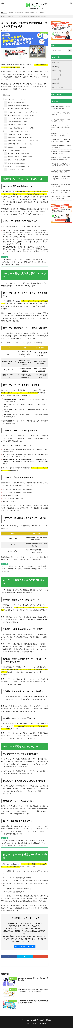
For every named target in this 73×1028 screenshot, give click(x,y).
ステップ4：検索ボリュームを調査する (16, 121)
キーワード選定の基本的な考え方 (14, 102)
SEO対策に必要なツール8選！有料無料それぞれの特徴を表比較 (60, 160)
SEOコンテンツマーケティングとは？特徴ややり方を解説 (60, 135)
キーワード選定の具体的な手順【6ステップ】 (16, 109)
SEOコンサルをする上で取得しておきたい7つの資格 (60, 186)
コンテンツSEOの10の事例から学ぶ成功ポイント (61, 115)
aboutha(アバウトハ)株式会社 (42, 12)
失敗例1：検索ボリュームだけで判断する (17, 134)
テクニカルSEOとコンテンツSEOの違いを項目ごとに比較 (60, 121)
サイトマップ (25, 1020)
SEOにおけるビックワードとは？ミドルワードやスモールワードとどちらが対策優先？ (33, 990)
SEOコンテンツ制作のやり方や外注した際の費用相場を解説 (60, 109)
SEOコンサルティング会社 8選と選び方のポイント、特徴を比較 (60, 193)
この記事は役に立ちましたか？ (14, 169)
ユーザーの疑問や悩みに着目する (14, 163)
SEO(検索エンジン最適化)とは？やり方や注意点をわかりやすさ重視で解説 (32, 1002)
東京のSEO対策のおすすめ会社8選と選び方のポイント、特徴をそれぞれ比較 (60, 179)
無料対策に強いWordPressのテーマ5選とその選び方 (61, 148)
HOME (4, 16)
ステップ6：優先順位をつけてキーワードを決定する (19, 128)
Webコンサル (57, 76)
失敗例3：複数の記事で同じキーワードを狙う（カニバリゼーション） (24, 141)
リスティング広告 (21, 12)
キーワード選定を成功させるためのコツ (14, 150)
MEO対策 (56, 67)
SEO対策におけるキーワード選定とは (14, 99)
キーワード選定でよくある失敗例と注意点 (15, 131)
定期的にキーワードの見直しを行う (15, 160)
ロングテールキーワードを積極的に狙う (16, 153)
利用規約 (48, 1020)
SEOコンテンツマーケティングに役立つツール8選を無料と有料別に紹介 (60, 128)
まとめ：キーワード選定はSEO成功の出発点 (16, 166)
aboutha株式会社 (42, 1023)
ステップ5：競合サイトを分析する (15, 125)
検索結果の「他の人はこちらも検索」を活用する (19, 157)
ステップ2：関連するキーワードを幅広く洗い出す (19, 115)
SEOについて (4, 12)
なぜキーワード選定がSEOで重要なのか (16, 105)
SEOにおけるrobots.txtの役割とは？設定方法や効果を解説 (33, 979)
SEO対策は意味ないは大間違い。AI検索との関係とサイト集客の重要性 (60, 142)
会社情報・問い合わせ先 (37, 1020)
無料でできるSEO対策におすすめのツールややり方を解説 (60, 154)
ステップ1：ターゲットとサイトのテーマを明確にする (20, 112)
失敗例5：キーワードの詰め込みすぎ (15, 147)
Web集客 (12, 12)
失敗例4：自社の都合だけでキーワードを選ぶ (18, 144)
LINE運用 (56, 63)
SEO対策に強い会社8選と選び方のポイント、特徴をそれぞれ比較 (60, 166)
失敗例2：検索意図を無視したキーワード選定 (18, 137)
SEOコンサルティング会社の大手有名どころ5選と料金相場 (60, 199)
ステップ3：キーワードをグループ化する (17, 118)
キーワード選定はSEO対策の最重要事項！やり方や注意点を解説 (31, 16)
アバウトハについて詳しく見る (25, 946)
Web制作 (29, 12)
